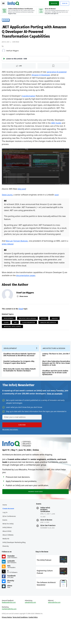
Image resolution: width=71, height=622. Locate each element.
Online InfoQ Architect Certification (45, 509)
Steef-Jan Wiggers (12, 51)
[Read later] (53, 66)
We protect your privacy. (10, 429)
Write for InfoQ (8, 524)
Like (20, 66)
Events (5, 520)
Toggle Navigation (3, 3)
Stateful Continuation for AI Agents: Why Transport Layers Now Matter (18, 362)
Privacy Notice (7, 617)
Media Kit (6, 539)
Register (54, 3)
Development (9, 318)
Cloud (5, 20)
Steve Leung (7, 194)
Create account (8, 508)
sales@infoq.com (30, 602)
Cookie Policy (33, 617)
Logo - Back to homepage (13, 3)
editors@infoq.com (54, 602)
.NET (15, 322)
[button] (35, 58)
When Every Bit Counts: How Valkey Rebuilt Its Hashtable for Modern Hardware (19, 370)
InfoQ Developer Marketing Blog (14, 542)
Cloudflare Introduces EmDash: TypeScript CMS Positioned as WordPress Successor (19, 355)
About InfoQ (7, 531)
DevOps (43, 318)
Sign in (64, 3)
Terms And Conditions (20, 617)
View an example (54, 393)
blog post (22, 189)
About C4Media (8, 535)
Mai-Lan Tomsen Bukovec (17, 241)
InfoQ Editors (7, 527)
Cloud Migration (28, 322)
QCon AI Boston (46, 520)
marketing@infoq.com (9, 609)
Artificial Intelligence (12, 326)
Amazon (55, 318)
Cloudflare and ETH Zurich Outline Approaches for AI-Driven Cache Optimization (55, 373)
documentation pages (25, 275)
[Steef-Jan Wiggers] (3, 50)
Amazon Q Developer (41, 75)
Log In (5, 512)
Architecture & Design (27, 318)
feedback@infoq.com (9, 602)
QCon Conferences (9, 516)
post (56, 194)
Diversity (6, 546)
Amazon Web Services (48, 322)
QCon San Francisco (47, 525)
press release (7, 244)
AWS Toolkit (56, 123)
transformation (28, 96)
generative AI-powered (56, 72)
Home (5, 505)
